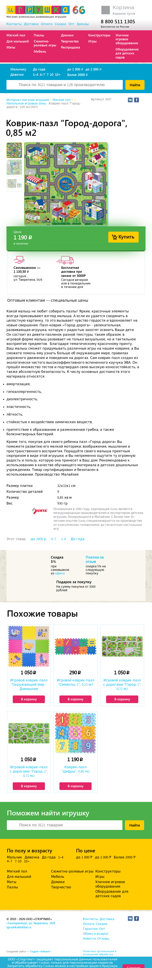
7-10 (50, 74)
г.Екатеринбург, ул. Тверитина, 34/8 (30, 923)
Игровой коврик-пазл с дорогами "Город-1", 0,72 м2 (122, 684)
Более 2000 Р (124, 857)
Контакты (14, 24)
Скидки (60, 24)
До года (39, 69)
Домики (67, 35)
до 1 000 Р (84, 857)
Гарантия (90, 929)
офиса (60, 573)
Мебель (40, 51)
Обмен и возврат (96, 934)
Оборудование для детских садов (127, 53)
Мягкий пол (15, 35)
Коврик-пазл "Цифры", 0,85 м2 (75, 769)
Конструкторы (99, 35)
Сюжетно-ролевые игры (45, 43)
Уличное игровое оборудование (127, 39)
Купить (126, 236)
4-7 (53, 539)
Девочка (32, 857)
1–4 (35, 74)
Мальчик (14, 857)
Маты (10, 47)
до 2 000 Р (103, 857)
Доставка (31, 24)
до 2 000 (94, 69)
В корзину (29, 699)
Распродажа (70, 47)
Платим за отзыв (95, 559)
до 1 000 (75, 69)
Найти (135, 84)
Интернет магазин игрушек (27, 100)
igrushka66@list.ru (18, 927)
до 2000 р (38, 539)
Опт (71, 24)
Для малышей (17, 41)
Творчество (70, 41)
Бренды (83, 24)
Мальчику (18, 69)
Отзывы (103, 938)
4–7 (42, 74)
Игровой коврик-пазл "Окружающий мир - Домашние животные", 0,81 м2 (29, 685)
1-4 (63, 539)
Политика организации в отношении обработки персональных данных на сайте (100, 956)
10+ (58, 74)
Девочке (17, 74)
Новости (89, 938)
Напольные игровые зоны (26, 103)
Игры (92, 41)
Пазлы (39, 35)
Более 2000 (77, 74)
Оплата (46, 24)
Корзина (123, 7)
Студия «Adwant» (40, 951)
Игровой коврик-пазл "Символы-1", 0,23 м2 (75, 682)
